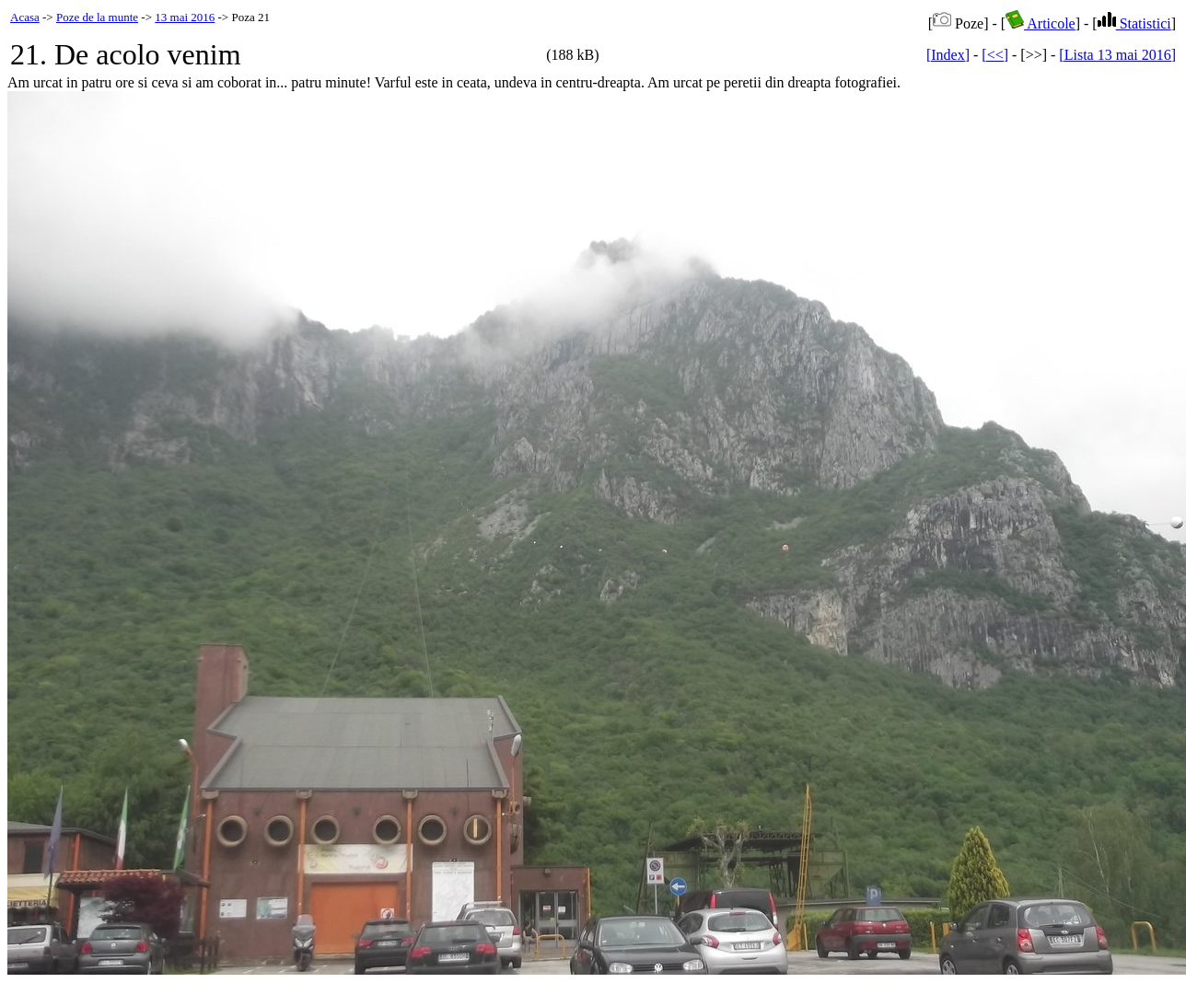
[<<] (995, 55)
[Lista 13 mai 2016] (1117, 55)
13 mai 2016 (185, 17)
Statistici (1134, 23)
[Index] (948, 55)
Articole (1041, 23)
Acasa (25, 17)
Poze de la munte (97, 17)
